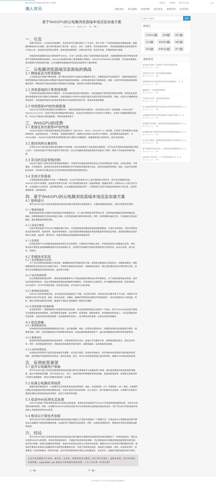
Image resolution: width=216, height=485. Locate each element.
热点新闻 (132, 8)
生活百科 (184, 8)
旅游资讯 (164, 42)
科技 (149, 49)
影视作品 (164, 49)
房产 (179, 49)
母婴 (179, 42)
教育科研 (171, 8)
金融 (166, 35)
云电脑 (47, 43)
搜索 (187, 18)
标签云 (162, 2)
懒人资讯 (33, 8)
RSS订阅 (184, 2)
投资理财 (145, 8)
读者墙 (172, 2)
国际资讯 (119, 8)
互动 (149, 42)
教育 (179, 35)
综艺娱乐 (158, 8)
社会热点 (151, 35)
